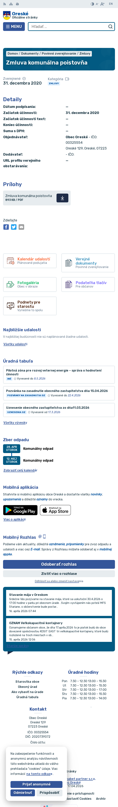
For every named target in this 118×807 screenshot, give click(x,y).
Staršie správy (17, 632)
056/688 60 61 (38, 734)
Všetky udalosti (15, 330)
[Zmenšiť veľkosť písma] (97, 4)
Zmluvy (54, 69)
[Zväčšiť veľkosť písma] (102, 4)
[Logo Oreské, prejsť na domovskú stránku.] (59, 15)
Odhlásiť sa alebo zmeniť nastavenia (59, 567)
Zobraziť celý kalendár (20, 456)
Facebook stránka (38, 743)
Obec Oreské (71, 768)
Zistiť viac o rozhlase (59, 560)
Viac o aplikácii (14, 505)
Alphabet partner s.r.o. (78, 765)
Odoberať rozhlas (59, 550)
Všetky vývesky (15, 409)
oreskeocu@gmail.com (38, 738)
